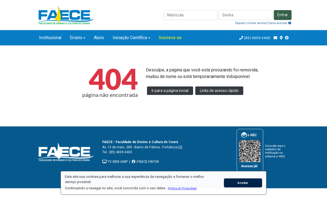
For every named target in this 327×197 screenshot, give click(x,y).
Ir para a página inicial (170, 90)
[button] (182, 188)
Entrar (282, 15)
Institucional (50, 37)
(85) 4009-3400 (257, 38)
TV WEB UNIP (115, 162)
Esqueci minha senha (250, 23)
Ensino (76, 37)
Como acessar (279, 23)
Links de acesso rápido (219, 90)
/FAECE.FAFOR (145, 162)
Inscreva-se (170, 37)
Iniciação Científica (130, 37)
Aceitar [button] (243, 183)
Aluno (99, 37)
